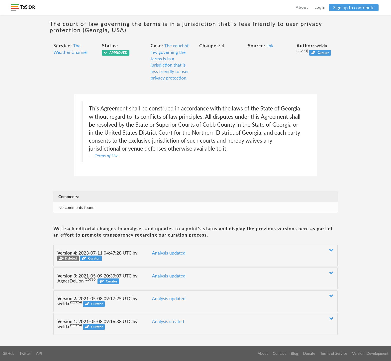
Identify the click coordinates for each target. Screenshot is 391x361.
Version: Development (370, 353)
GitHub (8, 353)
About (302, 7)
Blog (294, 353)
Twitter (25, 353)
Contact (279, 353)
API (39, 353)
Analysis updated (169, 253)
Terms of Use (106, 155)
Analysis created (168, 321)
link (270, 45)
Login (320, 7)
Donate (309, 353)
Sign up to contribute (354, 7)
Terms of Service (333, 353)
